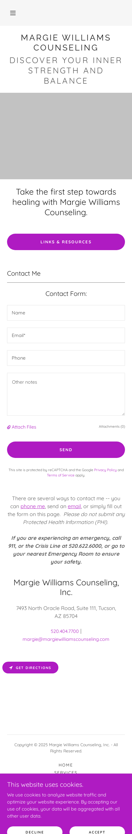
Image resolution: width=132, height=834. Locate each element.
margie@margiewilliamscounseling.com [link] (66, 639)
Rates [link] (65, 780)
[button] (13, 13)
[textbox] (66, 313)
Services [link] (65, 772)
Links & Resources (65, 242)
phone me (33, 506)
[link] (66, 43)
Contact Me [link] (66, 788)
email (74, 506)
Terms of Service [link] (61, 475)
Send (66, 449)
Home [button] (66, 765)
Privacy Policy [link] (105, 470)
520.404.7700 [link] (65, 631)
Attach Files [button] (24, 427)
